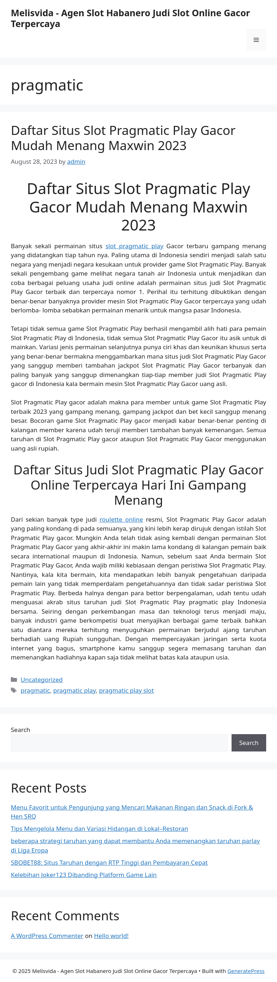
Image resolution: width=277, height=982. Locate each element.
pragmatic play (74, 690)
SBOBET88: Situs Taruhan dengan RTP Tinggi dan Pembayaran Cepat (109, 862)
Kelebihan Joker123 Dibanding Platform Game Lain (84, 875)
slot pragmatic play (134, 246)
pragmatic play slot (126, 690)
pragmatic (35, 690)
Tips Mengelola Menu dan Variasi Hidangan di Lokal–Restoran (99, 828)
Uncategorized (42, 679)
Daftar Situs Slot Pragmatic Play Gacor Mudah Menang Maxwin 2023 (123, 138)
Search (20, 729)
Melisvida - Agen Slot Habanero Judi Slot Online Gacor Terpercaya (130, 18)
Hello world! (111, 935)
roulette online (121, 519)
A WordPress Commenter (47, 935)
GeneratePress (245, 970)
